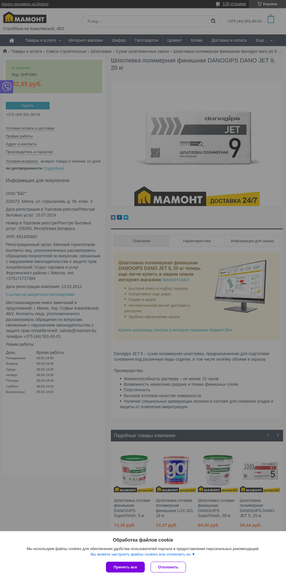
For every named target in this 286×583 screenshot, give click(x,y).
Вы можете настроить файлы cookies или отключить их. (140, 554)
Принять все (125, 567)
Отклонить (168, 567)
